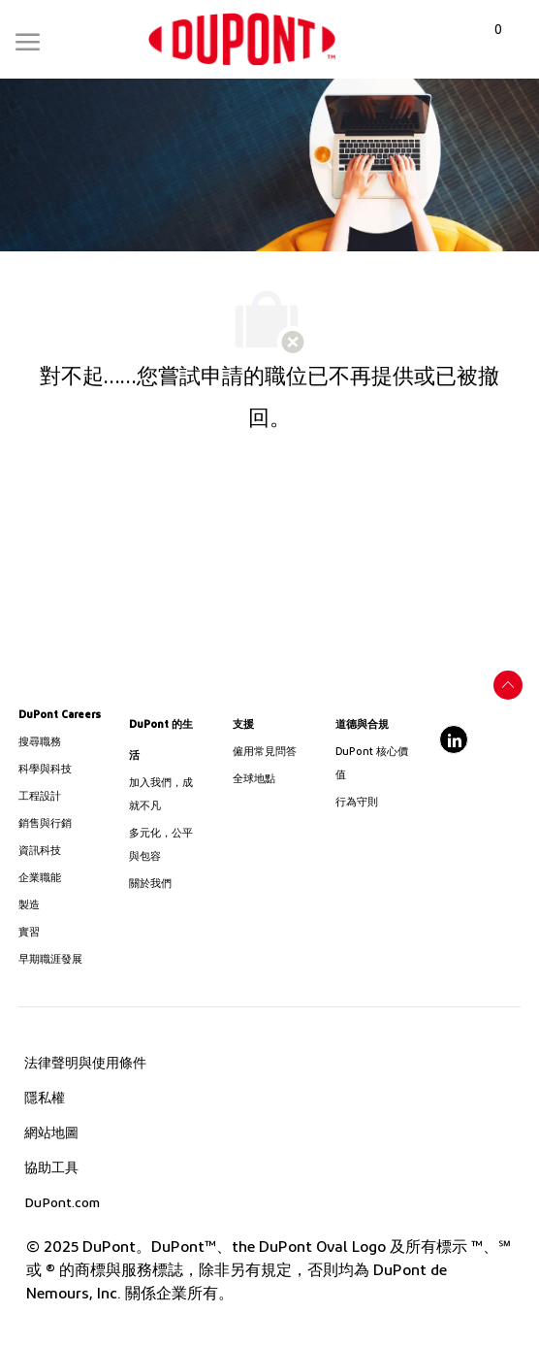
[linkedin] (453, 739)
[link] (241, 39)
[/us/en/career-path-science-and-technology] (62, 769)
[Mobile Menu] (28, 37)
